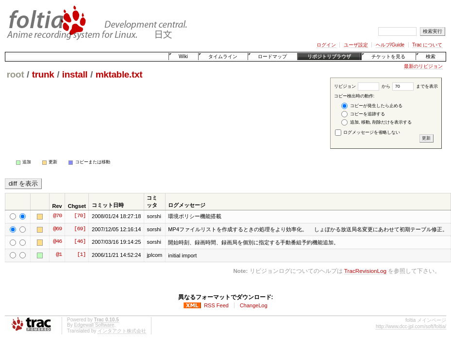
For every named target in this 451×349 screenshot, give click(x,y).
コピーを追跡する (363, 114)
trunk (43, 74)
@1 (59, 255)
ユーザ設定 (356, 45)
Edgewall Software (94, 325)
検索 (430, 56)
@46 (57, 242)
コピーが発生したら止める (371, 106)
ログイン (326, 45)
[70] (79, 216)
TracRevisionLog (365, 271)
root (15, 74)
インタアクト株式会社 (122, 330)
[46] (79, 242)
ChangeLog (253, 305)
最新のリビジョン (423, 66)
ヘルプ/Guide (390, 45)
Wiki (183, 56)
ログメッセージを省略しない (368, 132)
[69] (79, 229)
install (75, 74)
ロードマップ (272, 56)
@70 (57, 216)
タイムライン (222, 56)
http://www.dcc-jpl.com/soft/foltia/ (411, 326)
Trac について (427, 45)
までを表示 (415, 86)
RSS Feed (216, 305)
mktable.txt (119, 74)
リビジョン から (362, 86)
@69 (57, 229)
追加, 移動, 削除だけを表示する (376, 122)
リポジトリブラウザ (329, 56)
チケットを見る (388, 56)
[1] (81, 255)
